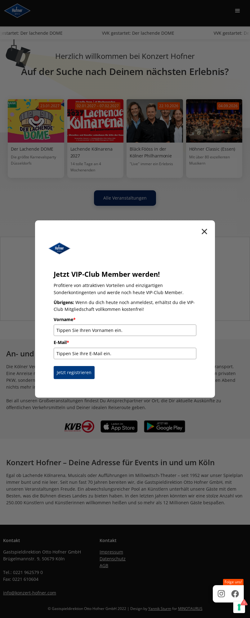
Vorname (65, 319)
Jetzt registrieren (74, 372)
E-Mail (61, 342)
